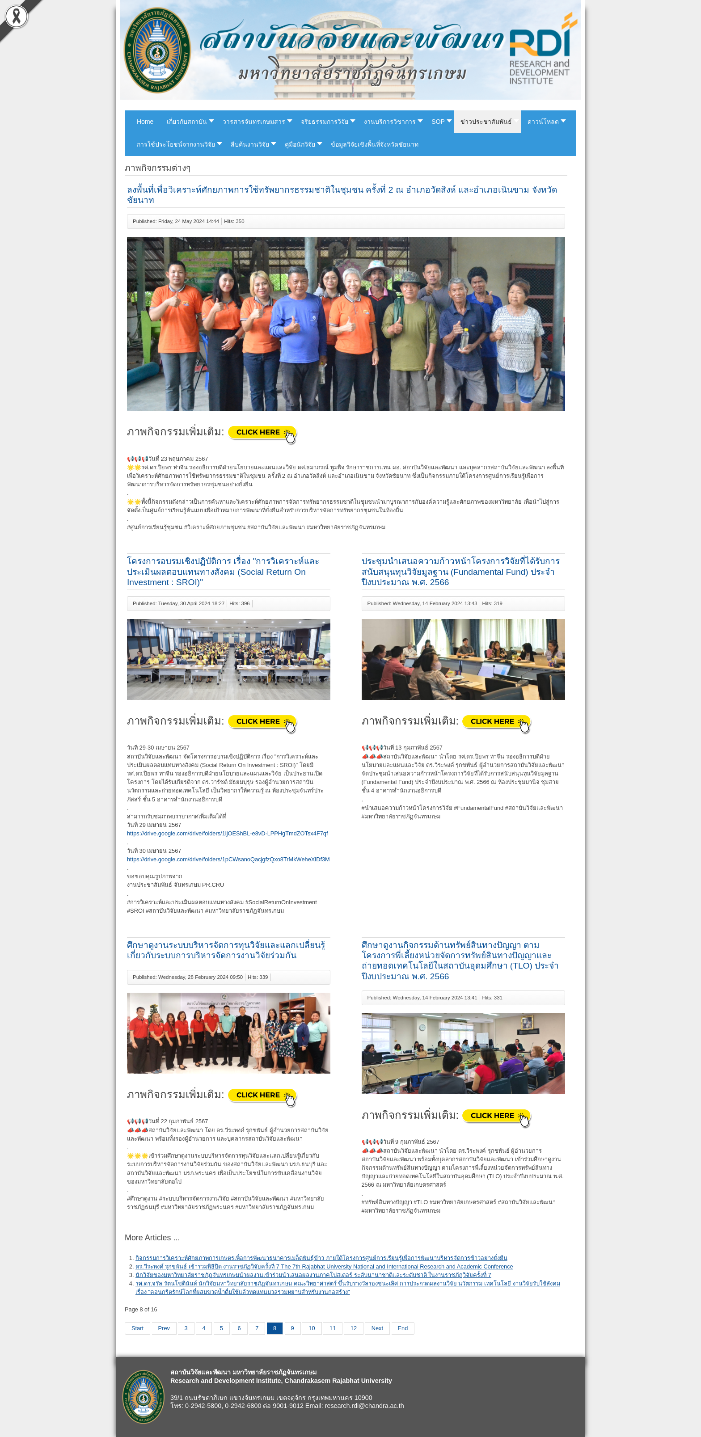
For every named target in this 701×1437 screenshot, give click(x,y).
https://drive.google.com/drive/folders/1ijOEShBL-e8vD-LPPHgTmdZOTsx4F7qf (227, 833)
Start (137, 1328)
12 (353, 1328)
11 (332, 1328)
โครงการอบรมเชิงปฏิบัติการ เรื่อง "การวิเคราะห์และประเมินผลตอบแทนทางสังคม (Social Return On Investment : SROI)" (223, 571)
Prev (164, 1328)
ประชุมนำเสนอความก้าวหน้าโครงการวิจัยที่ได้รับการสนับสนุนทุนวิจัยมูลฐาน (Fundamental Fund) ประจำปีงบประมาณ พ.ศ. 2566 (461, 571)
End (403, 1328)
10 (311, 1328)
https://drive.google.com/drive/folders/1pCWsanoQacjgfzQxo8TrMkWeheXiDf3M (228, 859)
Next (377, 1328)
